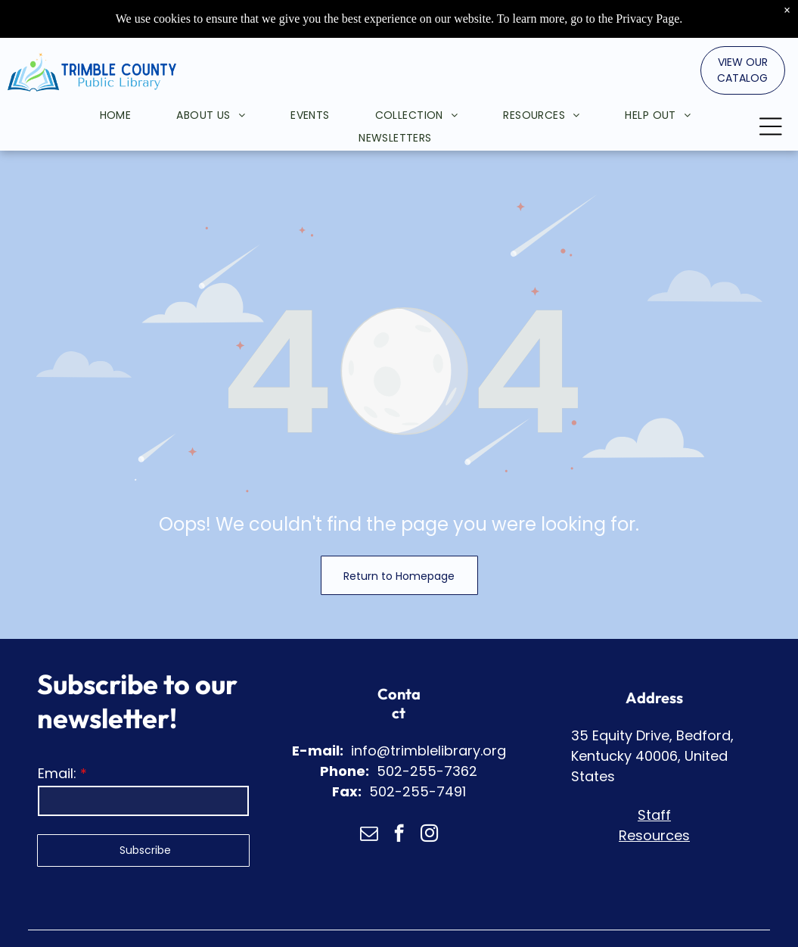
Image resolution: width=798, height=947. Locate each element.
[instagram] (429, 835)
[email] (369, 835)
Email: (57, 773)
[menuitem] (93, 86)
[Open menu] (770, 97)
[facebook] (399, 835)
